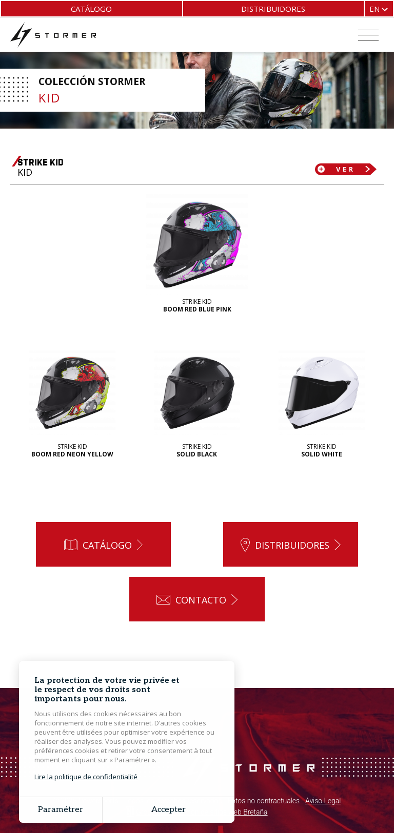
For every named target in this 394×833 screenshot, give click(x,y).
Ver (346, 169)
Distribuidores (273, 9)
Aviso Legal (323, 802)
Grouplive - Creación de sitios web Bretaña (202, 812)
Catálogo (91, 9)
